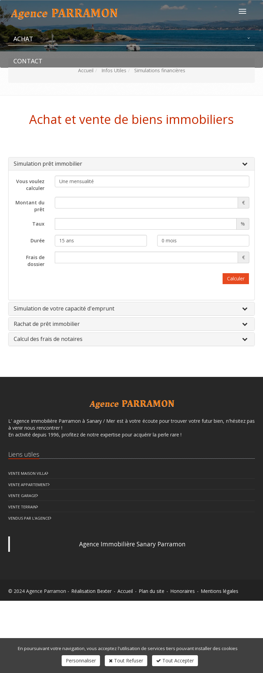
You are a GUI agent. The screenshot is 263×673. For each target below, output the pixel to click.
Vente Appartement (28, 484)
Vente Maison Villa (27, 473)
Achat (23, 39)
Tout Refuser (126, 660)
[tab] (131, 163)
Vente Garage (22, 495)
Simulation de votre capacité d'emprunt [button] (64, 308)
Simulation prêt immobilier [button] (48, 163)
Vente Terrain (22, 506)
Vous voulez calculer (30, 184)
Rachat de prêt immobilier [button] (47, 324)
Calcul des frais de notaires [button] (48, 339)
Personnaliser (81, 660)
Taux (38, 223)
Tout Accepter (175, 660)
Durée (37, 240)
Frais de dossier (35, 260)
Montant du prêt (30, 206)
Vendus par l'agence (29, 518)
